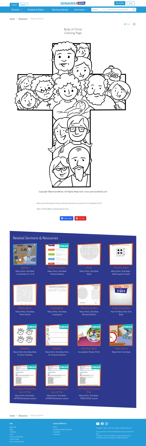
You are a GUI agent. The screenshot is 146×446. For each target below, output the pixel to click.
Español (23, 5)
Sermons (16, 9)
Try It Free (119, 3)
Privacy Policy (14, 439)
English (14, 5)
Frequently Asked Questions (62, 429)
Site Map (13, 432)
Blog (11, 429)
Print (127, 24)
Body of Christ (37, 19)
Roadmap (13, 427)
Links (11, 434)
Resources (23, 19)
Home (12, 19)
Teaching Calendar (60, 9)
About (55, 427)
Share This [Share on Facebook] (66, 218)
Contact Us (56, 434)
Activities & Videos (37, 9)
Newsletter (57, 432)
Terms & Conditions (16, 437)
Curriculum (80, 9)
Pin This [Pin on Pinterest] (80, 218)
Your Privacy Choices (17, 441)
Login (131, 3)
